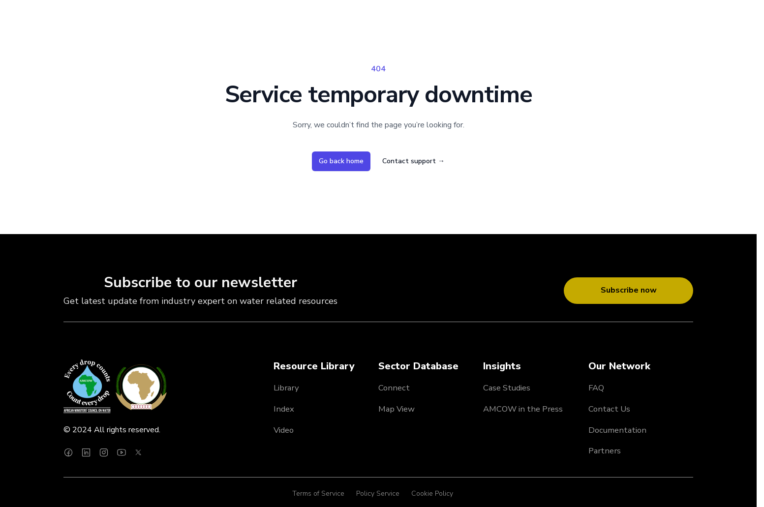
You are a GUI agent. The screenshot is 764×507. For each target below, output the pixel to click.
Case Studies (506, 387)
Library (286, 387)
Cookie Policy (432, 493)
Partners (604, 450)
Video (284, 430)
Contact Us (609, 409)
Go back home (341, 161)
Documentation (617, 430)
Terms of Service (318, 493)
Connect (394, 387)
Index (284, 409)
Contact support (413, 161)
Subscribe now (629, 290)
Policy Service (377, 493)
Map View (396, 409)
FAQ (596, 387)
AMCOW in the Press (523, 409)
